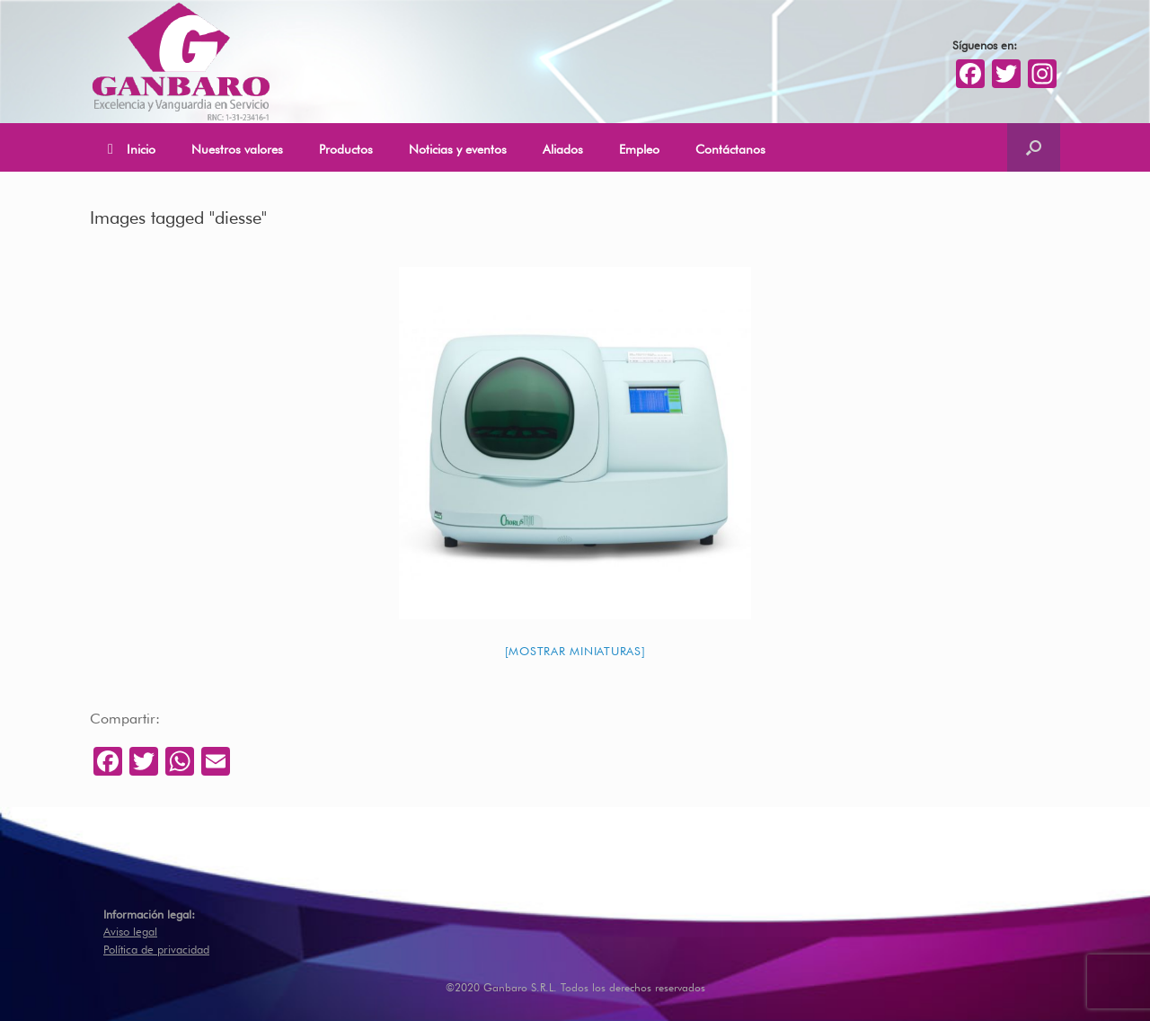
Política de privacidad (156, 948)
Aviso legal (130, 930)
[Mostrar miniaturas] (575, 649)
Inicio (131, 148)
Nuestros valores (237, 147)
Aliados (563, 147)
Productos (346, 147)
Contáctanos (730, 147)
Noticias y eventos (458, 147)
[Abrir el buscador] (1033, 147)
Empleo (639, 147)
